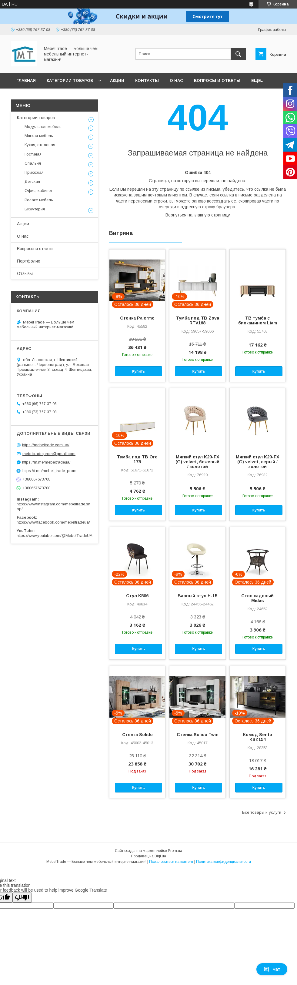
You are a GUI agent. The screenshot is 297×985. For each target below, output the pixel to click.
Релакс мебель (39, 200)
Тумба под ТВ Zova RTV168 (197, 320)
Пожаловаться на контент (171, 861)
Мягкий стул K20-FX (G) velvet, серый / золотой (257, 461)
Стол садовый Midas (257, 598)
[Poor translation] (22, 898)
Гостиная (33, 154)
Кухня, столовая (40, 144)
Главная (26, 80)
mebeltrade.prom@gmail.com (48, 453)
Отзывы (25, 273)
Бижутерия (35, 209)
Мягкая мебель (39, 135)
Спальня (33, 163)
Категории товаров (70, 80)
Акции (117, 80)
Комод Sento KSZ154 (257, 737)
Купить (138, 371)
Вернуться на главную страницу (197, 215)
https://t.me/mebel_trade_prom (49, 470)
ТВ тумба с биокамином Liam (257, 320)
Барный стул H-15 (197, 595)
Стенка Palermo (137, 318)
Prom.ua (175, 851)
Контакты (147, 80)
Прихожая (34, 172)
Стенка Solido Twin (198, 734)
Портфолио (28, 261)
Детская (32, 181)
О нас (176, 80)
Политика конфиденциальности (223, 861)
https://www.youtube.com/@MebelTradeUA (54, 535)
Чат (272, 969)
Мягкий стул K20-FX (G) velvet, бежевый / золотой (197, 461)
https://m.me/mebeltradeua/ (46, 462)
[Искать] (238, 54)
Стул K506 (137, 595)
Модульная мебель (43, 126)
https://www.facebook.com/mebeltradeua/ (53, 522)
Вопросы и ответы (217, 80)
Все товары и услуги (261, 812)
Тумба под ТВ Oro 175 (137, 459)
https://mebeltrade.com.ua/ (45, 445)
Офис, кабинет (38, 190)
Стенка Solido (137, 734)
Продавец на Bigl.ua (148, 856)
